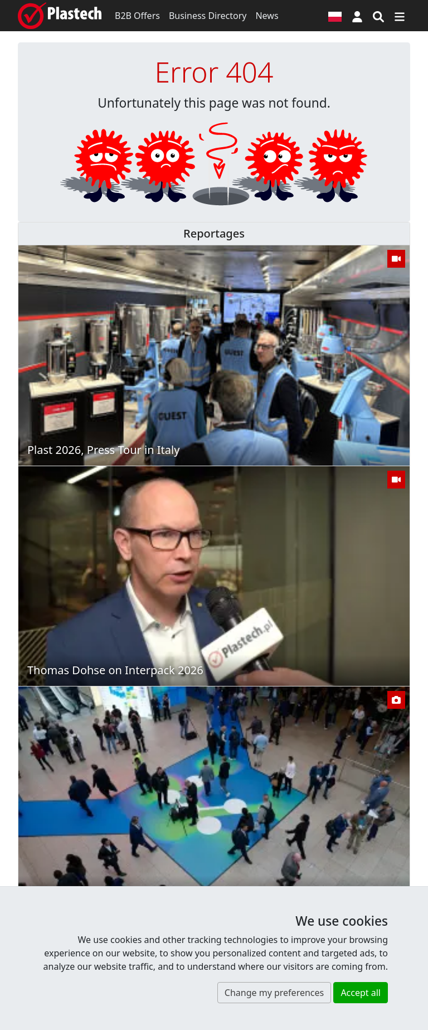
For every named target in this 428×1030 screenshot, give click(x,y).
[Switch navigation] (399, 15)
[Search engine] (378, 15)
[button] (357, 15)
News (266, 15)
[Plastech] (59, 15)
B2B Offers (137, 15)
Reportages (214, 233)
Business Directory (208, 15)
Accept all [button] (361, 993)
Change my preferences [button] (274, 993)
